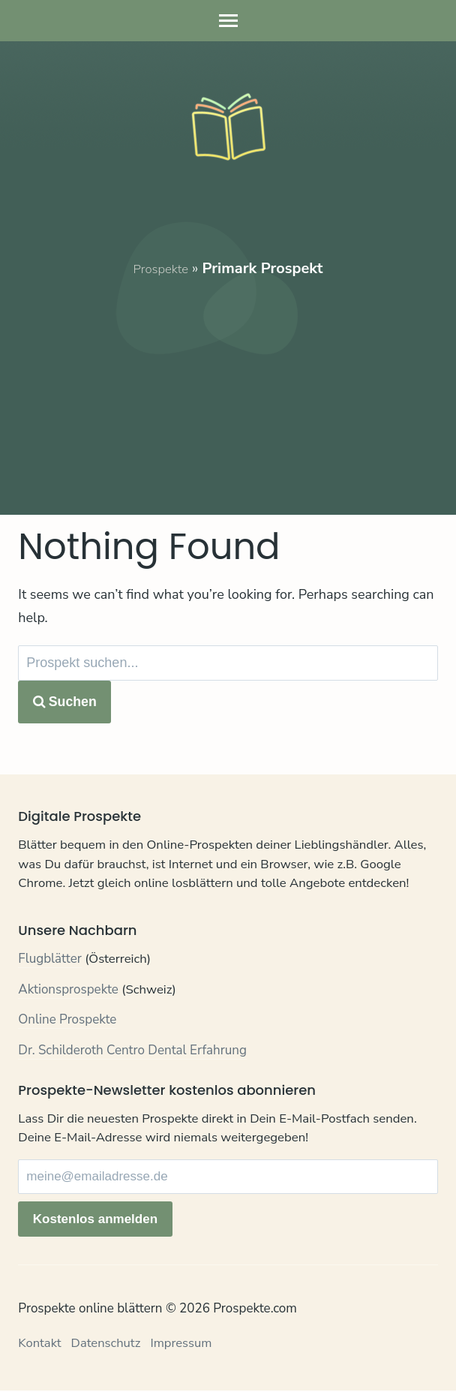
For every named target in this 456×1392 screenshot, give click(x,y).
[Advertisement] (228, 384)
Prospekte (161, 268)
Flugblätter (50, 961)
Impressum (185, 1344)
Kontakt (40, 1344)
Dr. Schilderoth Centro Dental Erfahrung (132, 1052)
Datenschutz (107, 1344)
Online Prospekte (67, 1021)
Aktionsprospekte (68, 991)
